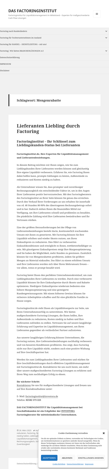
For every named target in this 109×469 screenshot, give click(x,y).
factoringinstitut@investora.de (41, 396)
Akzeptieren (49, 458)
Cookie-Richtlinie (59, 464)
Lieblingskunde (36, 436)
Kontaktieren (24, 385)
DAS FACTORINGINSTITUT (32, 10)
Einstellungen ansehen (91, 458)
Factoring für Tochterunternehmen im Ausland (20, 37)
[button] (103, 433)
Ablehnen (67, 458)
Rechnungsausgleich (26, 441)
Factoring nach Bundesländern (13, 31)
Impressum (89, 464)
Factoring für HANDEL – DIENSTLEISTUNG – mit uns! (23, 44)
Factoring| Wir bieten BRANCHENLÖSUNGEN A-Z (22, 51)
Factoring (31, 433)
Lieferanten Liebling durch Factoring (48, 128)
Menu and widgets (97, 17)
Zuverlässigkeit (23, 444)
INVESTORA (68, 410)
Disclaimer (4, 70)
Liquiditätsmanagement (27, 438)
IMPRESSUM (5, 64)
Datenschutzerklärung (75, 464)
